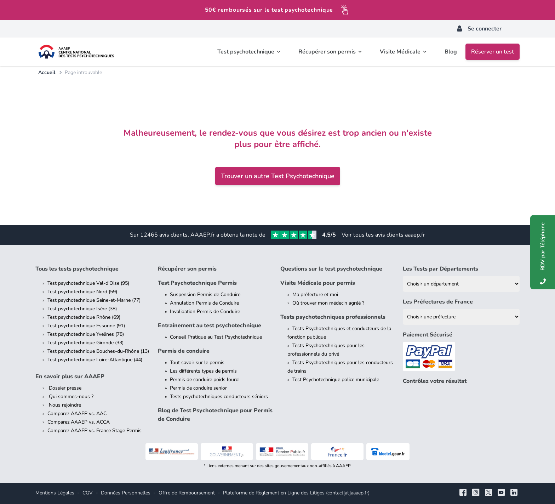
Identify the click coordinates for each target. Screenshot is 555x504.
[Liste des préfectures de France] (461, 317)
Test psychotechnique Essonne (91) (86, 325)
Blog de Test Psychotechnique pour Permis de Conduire (215, 415)
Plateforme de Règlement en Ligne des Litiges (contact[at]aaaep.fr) (296, 492)
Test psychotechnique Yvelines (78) (85, 334)
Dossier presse (64, 388)
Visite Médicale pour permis (317, 283)
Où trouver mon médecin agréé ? (328, 303)
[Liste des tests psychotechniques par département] (461, 284)
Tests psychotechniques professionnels (332, 317)
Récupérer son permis (187, 269)
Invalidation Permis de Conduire (205, 311)
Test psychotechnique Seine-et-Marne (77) (94, 300)
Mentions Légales (54, 492)
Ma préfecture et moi (315, 294)
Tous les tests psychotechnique (77, 269)
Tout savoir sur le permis (197, 362)
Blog (451, 52)
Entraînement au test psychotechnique (209, 325)
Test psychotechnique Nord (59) (82, 291)
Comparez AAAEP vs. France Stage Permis (94, 430)
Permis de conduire (184, 351)
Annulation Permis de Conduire (204, 303)
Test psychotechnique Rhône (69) (83, 317)
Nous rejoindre (64, 405)
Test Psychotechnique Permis (197, 283)
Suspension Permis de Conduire (205, 294)
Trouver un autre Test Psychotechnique (277, 176)
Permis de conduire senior (198, 388)
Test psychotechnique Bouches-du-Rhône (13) (98, 351)
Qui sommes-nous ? (70, 396)
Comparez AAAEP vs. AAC (77, 413)
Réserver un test (492, 52)
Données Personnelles (125, 492)
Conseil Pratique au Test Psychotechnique (216, 337)
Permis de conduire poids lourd (204, 379)
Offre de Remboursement (187, 492)
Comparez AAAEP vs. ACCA (78, 422)
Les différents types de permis (203, 371)
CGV (87, 492)
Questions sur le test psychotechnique (331, 269)
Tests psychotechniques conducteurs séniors (219, 396)
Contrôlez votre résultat (435, 381)
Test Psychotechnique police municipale (335, 379)
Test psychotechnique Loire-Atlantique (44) (94, 359)
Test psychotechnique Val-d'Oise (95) (88, 283)
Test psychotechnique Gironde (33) (85, 342)
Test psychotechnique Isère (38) (82, 308)
